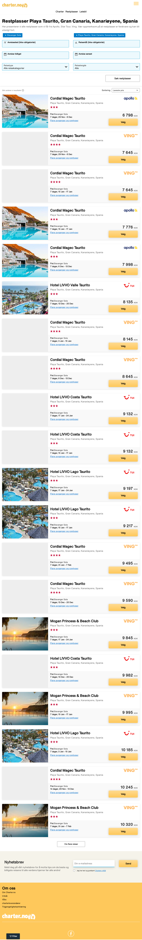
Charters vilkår (100, 871)
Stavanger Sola (12, 35)
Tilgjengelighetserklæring (14, 907)
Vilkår (5, 896)
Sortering (106, 91)
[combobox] (37, 45)
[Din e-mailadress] (94, 864)
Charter (60, 11)
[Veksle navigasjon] (136, 3)
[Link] (71, 934)
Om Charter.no (9, 893)
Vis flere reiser (71, 845)
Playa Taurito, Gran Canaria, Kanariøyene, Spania (99, 35)
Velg (123, 122)
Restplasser (71, 11)
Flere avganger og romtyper (64, 121)
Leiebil (83, 11)
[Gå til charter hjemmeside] (14, 4)
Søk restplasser (122, 79)
